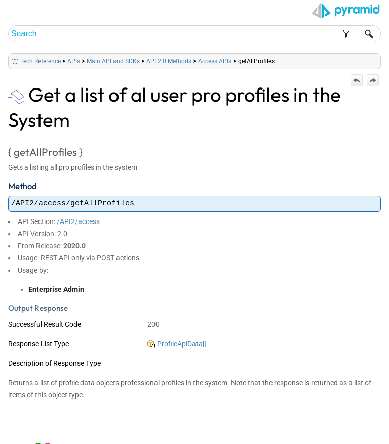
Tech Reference (40, 61)
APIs (73, 61)
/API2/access (78, 221)
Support (363, 424)
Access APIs (214, 61)
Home (241, 424)
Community (334, 424)
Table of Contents (275, 424)
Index (309, 424)
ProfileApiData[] (177, 344)
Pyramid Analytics (317, 436)
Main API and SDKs (113, 61)
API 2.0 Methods (168, 61)
